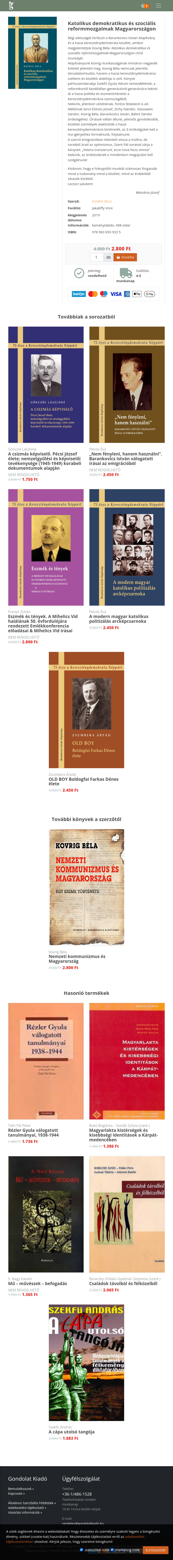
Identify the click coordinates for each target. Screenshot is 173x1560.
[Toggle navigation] (158, 5)
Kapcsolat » (16, 1493)
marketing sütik (127, 1550)
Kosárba (125, 257)
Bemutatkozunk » (21, 1489)
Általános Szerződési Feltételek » (32, 1503)
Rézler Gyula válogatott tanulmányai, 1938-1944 (46, 1130)
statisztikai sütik (97, 1550)
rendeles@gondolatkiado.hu (83, 1523)
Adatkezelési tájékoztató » (27, 1508)
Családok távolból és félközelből (127, 1281)
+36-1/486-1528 (77, 1494)
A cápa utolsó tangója (86, 1430)
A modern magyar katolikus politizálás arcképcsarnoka (127, 616)
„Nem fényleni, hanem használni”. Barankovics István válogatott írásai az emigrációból (127, 456)
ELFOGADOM (156, 1550)
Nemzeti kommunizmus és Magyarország (86, 957)
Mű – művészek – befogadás (46, 1281)
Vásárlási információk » (25, 1512)
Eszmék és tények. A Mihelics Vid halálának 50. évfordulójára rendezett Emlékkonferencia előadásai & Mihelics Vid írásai (46, 621)
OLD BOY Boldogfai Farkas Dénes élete (86, 779)
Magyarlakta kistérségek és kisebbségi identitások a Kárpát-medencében (127, 1133)
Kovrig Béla (102, 201)
